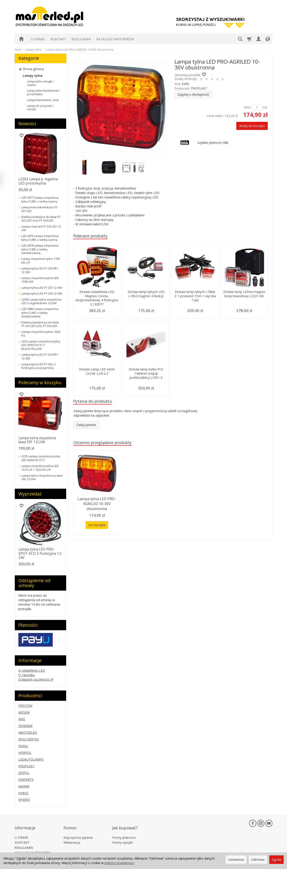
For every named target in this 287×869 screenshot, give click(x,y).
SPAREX (24, 800)
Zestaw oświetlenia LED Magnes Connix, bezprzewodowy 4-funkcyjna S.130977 (97, 298)
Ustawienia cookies (29, 852)
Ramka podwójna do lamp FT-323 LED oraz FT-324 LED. (41, 218)
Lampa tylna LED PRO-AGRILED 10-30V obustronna (97, 504)
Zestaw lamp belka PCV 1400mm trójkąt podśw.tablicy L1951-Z (146, 374)
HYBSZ (23, 793)
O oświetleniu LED (31, 670)
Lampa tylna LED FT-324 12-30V (41, 293)
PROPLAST (199, 88)
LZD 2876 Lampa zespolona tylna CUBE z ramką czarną (40, 237)
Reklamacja (71, 836)
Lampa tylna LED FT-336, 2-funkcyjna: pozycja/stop (39, 366)
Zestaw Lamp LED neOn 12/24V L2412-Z (96, 372)
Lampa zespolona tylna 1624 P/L (40, 333)
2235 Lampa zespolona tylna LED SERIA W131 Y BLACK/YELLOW (40, 345)
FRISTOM (25, 705)
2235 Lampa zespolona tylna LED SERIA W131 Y (40, 458)
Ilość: (247, 107)
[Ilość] (256, 107)
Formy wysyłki (122, 836)
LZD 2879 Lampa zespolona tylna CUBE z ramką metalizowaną (40, 249)
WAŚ (21, 719)
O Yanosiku (26, 675)
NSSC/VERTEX (28, 739)
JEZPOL (23, 773)
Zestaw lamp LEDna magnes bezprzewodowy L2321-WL (244, 296)
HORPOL (24, 753)
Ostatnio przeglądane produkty (105, 444)
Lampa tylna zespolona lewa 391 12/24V (37, 440)
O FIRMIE (37, 39)
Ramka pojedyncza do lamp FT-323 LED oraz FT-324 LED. (40, 324)
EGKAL (23, 746)
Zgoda (276, 859)
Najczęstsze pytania (78, 831)
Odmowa (258, 859)
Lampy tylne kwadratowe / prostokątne (43, 92)
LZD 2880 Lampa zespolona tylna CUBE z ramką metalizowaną (40, 312)
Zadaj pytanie (86, 426)
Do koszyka (96, 525)
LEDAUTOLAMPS (31, 759)
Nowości (27, 123)
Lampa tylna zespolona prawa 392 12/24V (42, 477)
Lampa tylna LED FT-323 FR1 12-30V (39, 270)
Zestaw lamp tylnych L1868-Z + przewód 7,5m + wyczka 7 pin (195, 296)
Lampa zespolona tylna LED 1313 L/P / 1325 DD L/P (40, 467)
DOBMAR (25, 726)
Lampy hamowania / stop (43, 100)
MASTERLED (27, 732)
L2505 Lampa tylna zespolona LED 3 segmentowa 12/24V (41, 301)
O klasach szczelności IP (36, 679)
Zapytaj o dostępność (193, 94)
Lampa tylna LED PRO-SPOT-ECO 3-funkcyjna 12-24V (40, 553)
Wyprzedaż (29, 494)
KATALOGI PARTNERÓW (115, 39)
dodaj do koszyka (252, 126)
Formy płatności (124, 831)
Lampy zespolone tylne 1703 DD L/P (40, 260)
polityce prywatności (119, 863)
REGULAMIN (81, 39)
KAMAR (23, 786)
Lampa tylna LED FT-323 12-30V (41, 288)
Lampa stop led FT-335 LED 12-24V (41, 228)
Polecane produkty (92, 236)
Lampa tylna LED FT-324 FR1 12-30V (39, 356)
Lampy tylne (33, 75)
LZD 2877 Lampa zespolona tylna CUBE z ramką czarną (40, 199)
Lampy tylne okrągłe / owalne (40, 83)
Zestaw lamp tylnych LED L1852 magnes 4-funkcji (146, 294)
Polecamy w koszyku (39, 382)
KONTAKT (58, 39)
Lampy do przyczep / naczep (40, 107)
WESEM (24, 712)
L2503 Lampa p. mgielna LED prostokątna (38, 181)
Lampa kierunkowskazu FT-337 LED (39, 209)
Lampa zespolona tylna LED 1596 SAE (40, 280)
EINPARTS (25, 779)
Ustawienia (236, 859)
